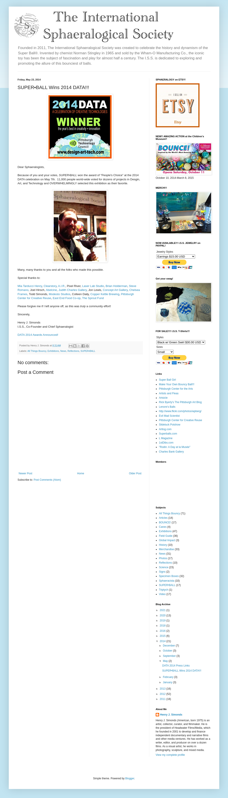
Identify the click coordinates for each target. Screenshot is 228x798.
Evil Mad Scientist (169, 415)
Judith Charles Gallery (73, 290)
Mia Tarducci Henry (30, 286)
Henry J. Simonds (171, 714)
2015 (163, 635)
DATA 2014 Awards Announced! (38, 334)
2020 (163, 615)
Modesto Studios (59, 294)
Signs (162, 571)
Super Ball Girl (167, 379)
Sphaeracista (166, 580)
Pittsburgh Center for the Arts (176, 388)
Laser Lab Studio (93, 286)
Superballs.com (168, 433)
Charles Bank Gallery (171, 451)
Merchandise (166, 549)
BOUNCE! (165, 522)
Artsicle (163, 397)
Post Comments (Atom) (47, 479)
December (169, 645)
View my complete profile (170, 754)
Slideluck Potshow (169, 424)
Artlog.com (165, 429)
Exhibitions (53, 351)
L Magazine (166, 438)
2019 (163, 620)
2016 (163, 630)
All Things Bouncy (36, 351)
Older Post (135, 473)
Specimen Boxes (169, 576)
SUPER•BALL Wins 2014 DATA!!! (181, 670)
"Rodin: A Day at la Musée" (174, 447)
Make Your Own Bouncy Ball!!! (176, 384)
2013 (163, 688)
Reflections (73, 351)
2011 (163, 699)
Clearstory (50, 286)
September (169, 655)
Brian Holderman (116, 286)
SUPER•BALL (87, 351)
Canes (163, 526)
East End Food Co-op (67, 298)
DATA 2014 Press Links (176, 665)
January (168, 682)
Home (80, 473)
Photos (163, 558)
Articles (163, 517)
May (166, 661)
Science (163, 567)
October (168, 650)
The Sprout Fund (93, 298)
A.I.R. (61, 286)
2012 (163, 694)
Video (162, 594)
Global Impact (167, 540)
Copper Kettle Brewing (104, 294)
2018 (163, 625)
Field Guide (165, 535)
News (63, 351)
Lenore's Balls (167, 406)
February (168, 677)
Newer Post (25, 473)
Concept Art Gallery (115, 290)
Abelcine (51, 290)
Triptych (163, 589)
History (163, 544)
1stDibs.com (166, 442)
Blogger (129, 778)
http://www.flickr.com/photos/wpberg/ (180, 411)
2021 (163, 610)
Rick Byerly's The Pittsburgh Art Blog (180, 402)
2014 (163, 641)
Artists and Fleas (168, 393)
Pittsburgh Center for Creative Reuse (180, 420)
